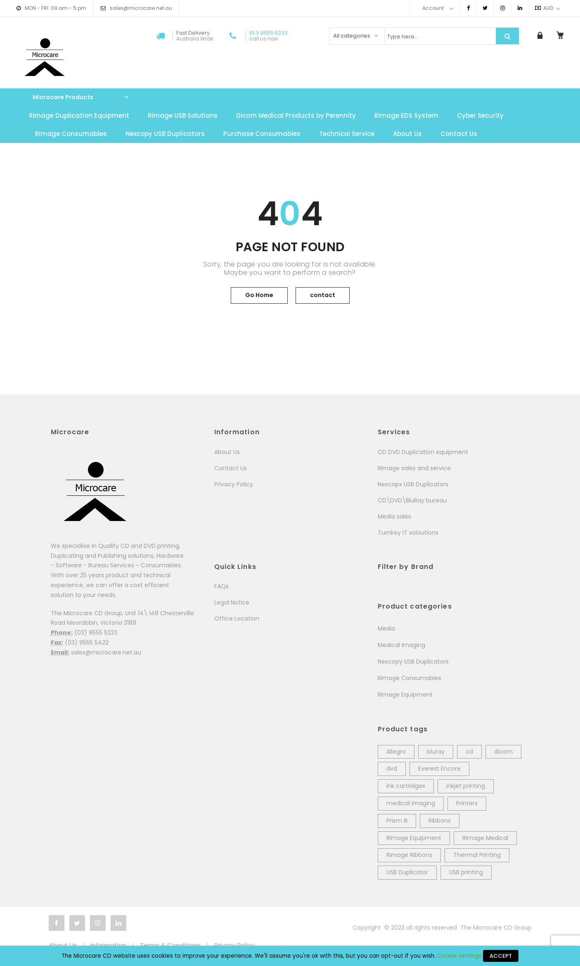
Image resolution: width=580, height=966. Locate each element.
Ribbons (439, 820)
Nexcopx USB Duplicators (413, 484)
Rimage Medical (485, 838)
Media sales (394, 516)
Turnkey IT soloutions (408, 532)
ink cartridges (405, 786)
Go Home (259, 295)
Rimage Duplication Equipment (79, 115)
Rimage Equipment (405, 694)
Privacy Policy (233, 484)
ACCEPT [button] (501, 956)
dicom (503, 751)
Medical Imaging (401, 645)
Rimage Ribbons (409, 855)
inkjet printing (465, 786)
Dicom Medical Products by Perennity (296, 115)
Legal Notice (231, 602)
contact (322, 295)
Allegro (396, 751)
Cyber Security (480, 115)
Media (386, 628)
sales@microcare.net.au (141, 8)
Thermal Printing (477, 855)
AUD (544, 8)
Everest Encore (439, 768)
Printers (467, 803)
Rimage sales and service (414, 468)
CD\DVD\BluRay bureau (412, 500)
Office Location (236, 618)
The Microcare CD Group (496, 927)
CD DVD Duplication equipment (423, 452)
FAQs (221, 586)
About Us (407, 133)
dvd (391, 768)
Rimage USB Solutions (183, 115)
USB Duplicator (407, 872)
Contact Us (458, 133)
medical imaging (410, 803)
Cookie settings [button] (459, 956)
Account (433, 8)
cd (469, 751)
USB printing (466, 872)
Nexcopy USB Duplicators (165, 133)
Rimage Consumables (71, 133)
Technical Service (346, 133)
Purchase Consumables (262, 133)
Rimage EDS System (406, 115)
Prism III (396, 820)
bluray (436, 751)
